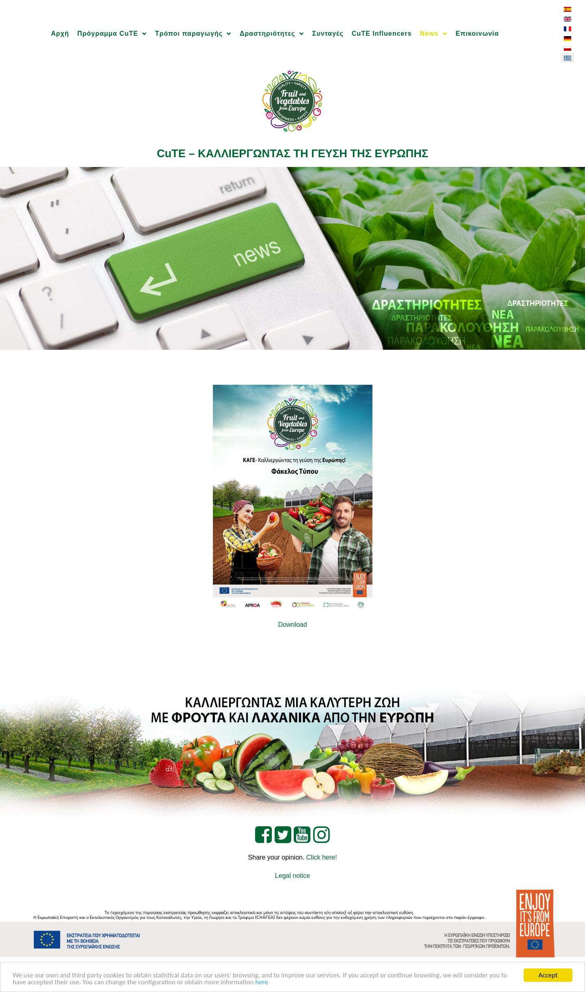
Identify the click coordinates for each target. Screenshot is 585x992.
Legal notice (292, 875)
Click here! (321, 857)
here (261, 982)
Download (292, 624)
